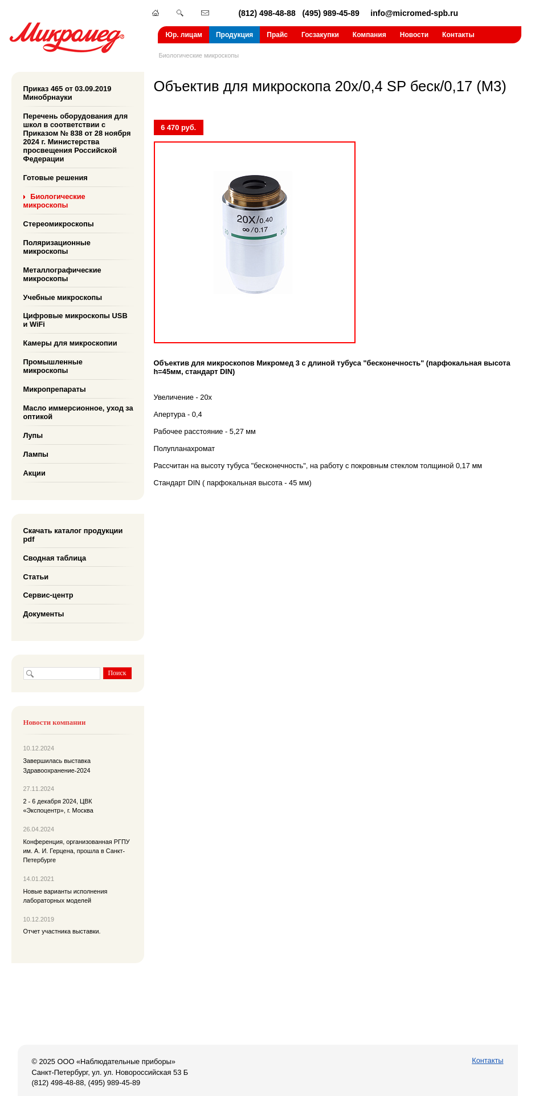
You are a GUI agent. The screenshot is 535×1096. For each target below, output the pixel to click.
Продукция (234, 35)
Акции (34, 473)
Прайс (277, 35)
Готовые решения (55, 177)
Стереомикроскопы (58, 224)
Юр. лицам (184, 35)
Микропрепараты (54, 389)
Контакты (458, 35)
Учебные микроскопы (63, 297)
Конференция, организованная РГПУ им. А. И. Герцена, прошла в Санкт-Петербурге (76, 851)
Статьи (36, 576)
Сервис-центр (48, 595)
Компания (369, 35)
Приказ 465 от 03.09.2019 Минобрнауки (67, 93)
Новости (414, 35)
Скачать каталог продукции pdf (73, 534)
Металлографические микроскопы (62, 273)
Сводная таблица (55, 557)
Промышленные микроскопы (53, 366)
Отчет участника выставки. (62, 931)
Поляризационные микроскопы (57, 246)
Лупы (33, 435)
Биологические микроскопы (199, 55)
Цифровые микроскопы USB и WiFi (75, 319)
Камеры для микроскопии (70, 343)
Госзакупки (320, 35)
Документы (43, 614)
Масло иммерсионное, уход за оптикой (78, 412)
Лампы (36, 454)
